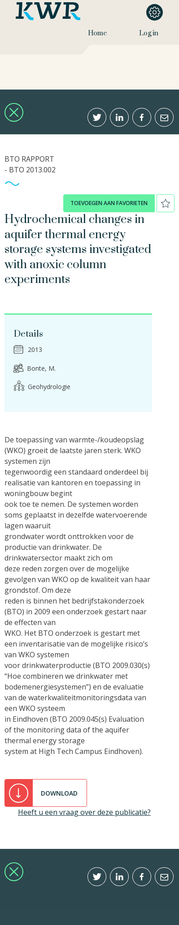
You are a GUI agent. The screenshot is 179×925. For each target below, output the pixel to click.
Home (97, 33)
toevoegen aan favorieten (109, 203)
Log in (148, 33)
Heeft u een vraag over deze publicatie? (84, 812)
